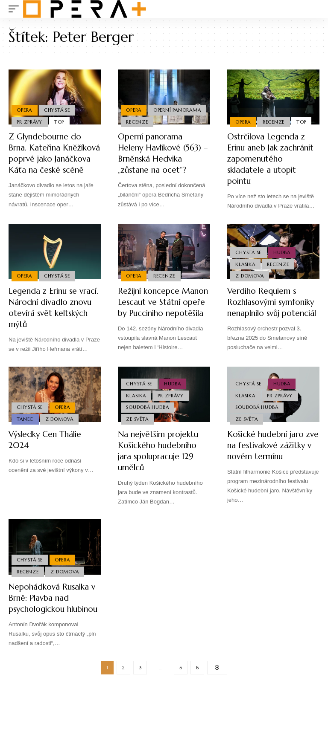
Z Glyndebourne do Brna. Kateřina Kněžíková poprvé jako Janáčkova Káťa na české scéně (53, 158)
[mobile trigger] (16, 9)
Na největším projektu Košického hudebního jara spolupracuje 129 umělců (160, 471)
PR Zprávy (30, 121)
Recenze (137, 121)
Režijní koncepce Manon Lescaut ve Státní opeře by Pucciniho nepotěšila (158, 319)
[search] (313, 9)
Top (60, 121)
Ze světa (137, 439)
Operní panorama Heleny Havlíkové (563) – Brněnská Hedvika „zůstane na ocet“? (162, 153)
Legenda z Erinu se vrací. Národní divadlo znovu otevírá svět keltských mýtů (52, 319)
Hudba (282, 262)
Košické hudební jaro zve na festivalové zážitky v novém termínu (267, 471)
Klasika (245, 274)
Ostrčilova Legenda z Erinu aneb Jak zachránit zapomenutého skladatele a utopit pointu (268, 164)
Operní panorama (150, 109)
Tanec (25, 439)
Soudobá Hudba (147, 427)
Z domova (250, 286)
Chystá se (58, 109)
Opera (24, 109)
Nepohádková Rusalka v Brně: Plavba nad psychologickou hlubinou (54, 633)
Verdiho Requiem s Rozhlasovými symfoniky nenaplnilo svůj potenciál (268, 319)
